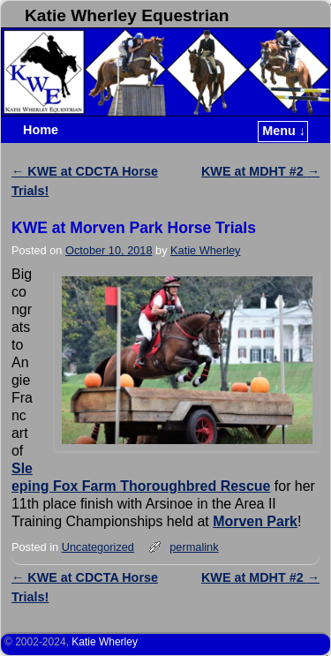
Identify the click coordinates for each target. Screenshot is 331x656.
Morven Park (255, 521)
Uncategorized (98, 547)
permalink (193, 547)
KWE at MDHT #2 (260, 171)
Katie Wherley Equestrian (127, 15)
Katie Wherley (205, 250)
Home (40, 130)
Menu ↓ (283, 131)
